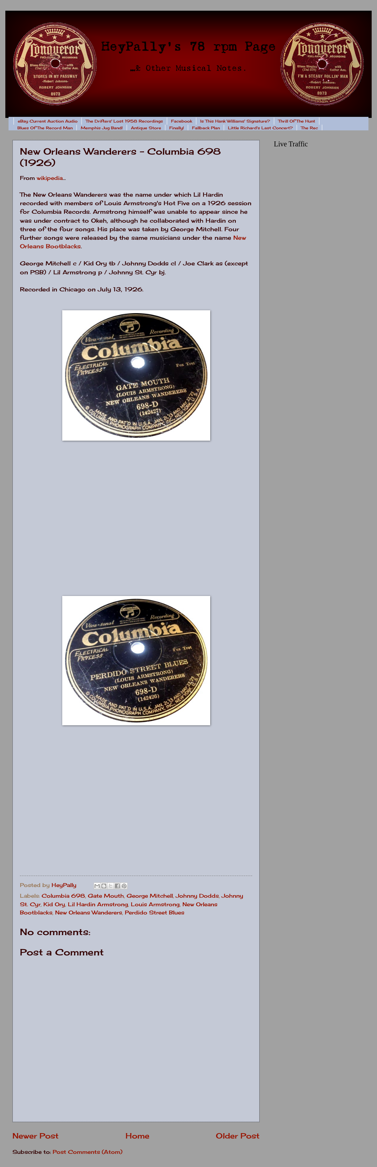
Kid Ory (54, 904)
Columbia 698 (63, 896)
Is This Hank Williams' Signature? (235, 121)
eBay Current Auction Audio (48, 121)
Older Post (238, 1135)
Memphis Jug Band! (102, 127)
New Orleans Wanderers (88, 912)
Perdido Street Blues (154, 912)
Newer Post (35, 1135)
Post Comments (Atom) (87, 1152)
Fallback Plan (206, 127)
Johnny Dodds (197, 896)
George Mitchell (150, 896)
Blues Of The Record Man (45, 127)
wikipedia (50, 178)
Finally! (176, 127)
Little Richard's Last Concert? (260, 127)
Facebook (181, 121)
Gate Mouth (106, 896)
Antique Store (146, 127)
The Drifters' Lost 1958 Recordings (124, 121)
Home (137, 1135)
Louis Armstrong (155, 904)
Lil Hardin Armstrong (98, 904)
